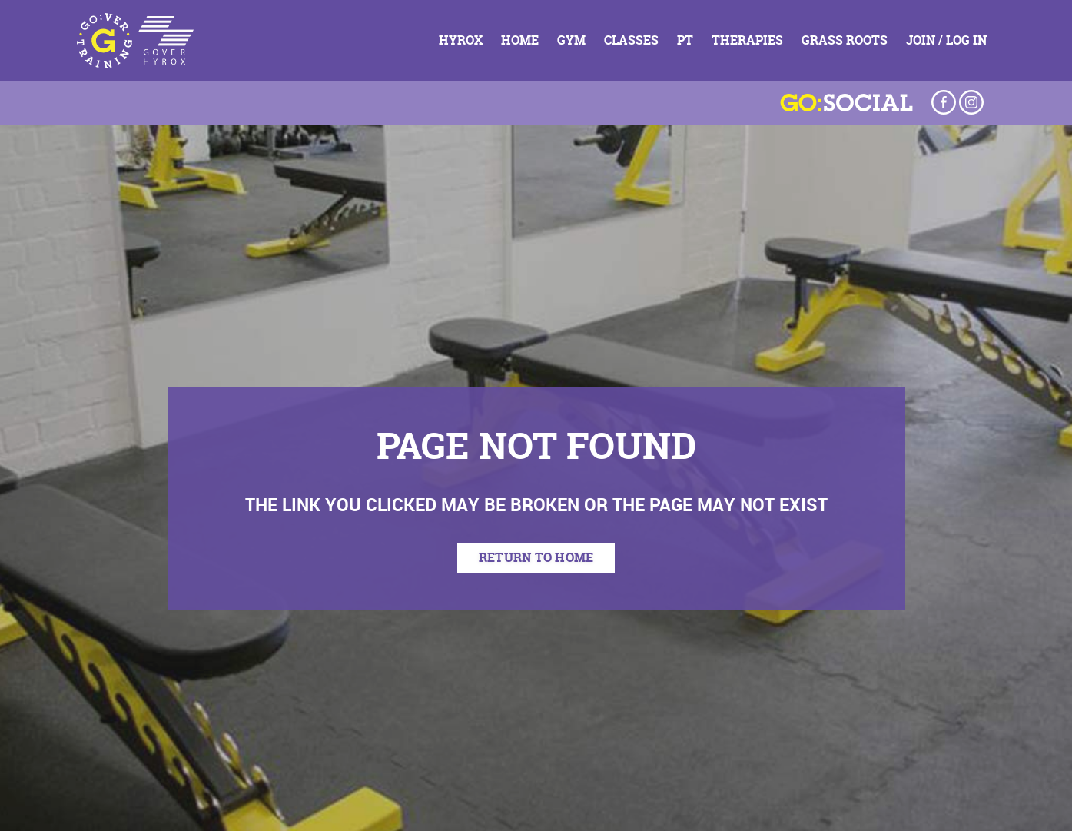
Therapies (747, 40)
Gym (571, 40)
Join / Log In (946, 40)
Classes (631, 40)
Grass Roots (845, 40)
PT (685, 40)
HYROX (461, 40)
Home (520, 40)
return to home (536, 557)
